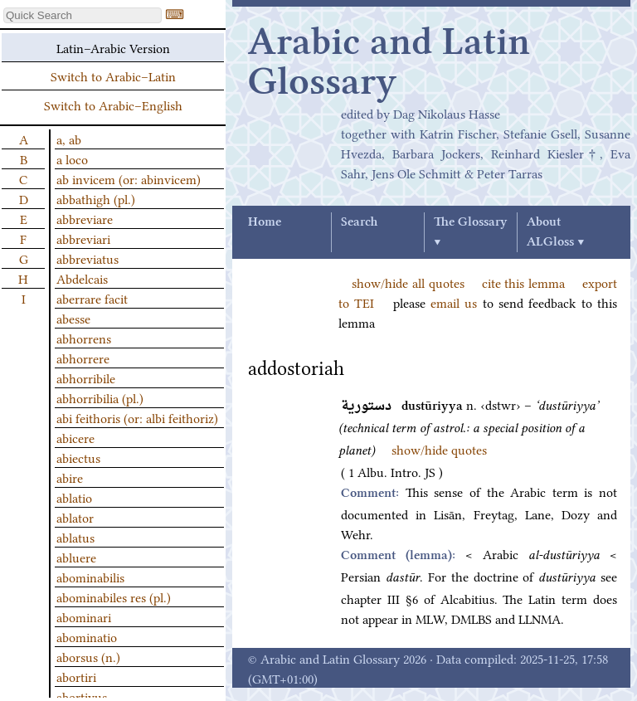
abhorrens (83, 338)
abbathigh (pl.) (95, 198)
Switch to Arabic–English (113, 104)
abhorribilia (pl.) (99, 397)
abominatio (86, 636)
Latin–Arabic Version (113, 47)
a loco (72, 158)
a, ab (68, 138)
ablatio (74, 497)
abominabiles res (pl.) (113, 596)
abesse (73, 318)
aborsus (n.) (88, 656)
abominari (83, 616)
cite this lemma (524, 282)
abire (69, 477)
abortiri (76, 676)
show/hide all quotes (408, 282)
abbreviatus (87, 258)
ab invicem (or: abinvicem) (128, 178)
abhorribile (85, 377)
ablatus (75, 537)
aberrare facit (92, 298)
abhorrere (82, 357)
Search (359, 222)
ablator (75, 517)
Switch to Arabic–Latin (113, 75)
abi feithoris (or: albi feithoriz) (137, 417)
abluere (76, 557)
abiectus (78, 457)
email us (453, 302)
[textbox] (82, 15)
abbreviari (83, 238)
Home (264, 222)
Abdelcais (82, 278)
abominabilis (90, 576)
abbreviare (84, 218)
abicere (75, 437)
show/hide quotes (439, 449)
